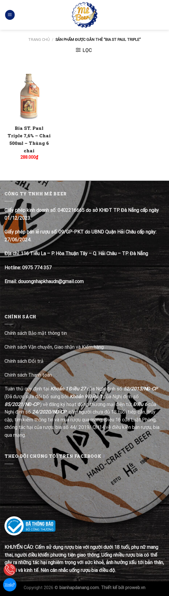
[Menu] (10, 15)
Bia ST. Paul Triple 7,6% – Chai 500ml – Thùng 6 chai (29, 139)
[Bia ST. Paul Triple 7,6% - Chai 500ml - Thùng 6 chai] (29, 96)
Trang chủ (39, 39)
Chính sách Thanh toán (28, 375)
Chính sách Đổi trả (24, 361)
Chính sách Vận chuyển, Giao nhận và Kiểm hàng (54, 347)
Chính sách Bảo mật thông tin (35, 333)
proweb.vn (135, 587)
